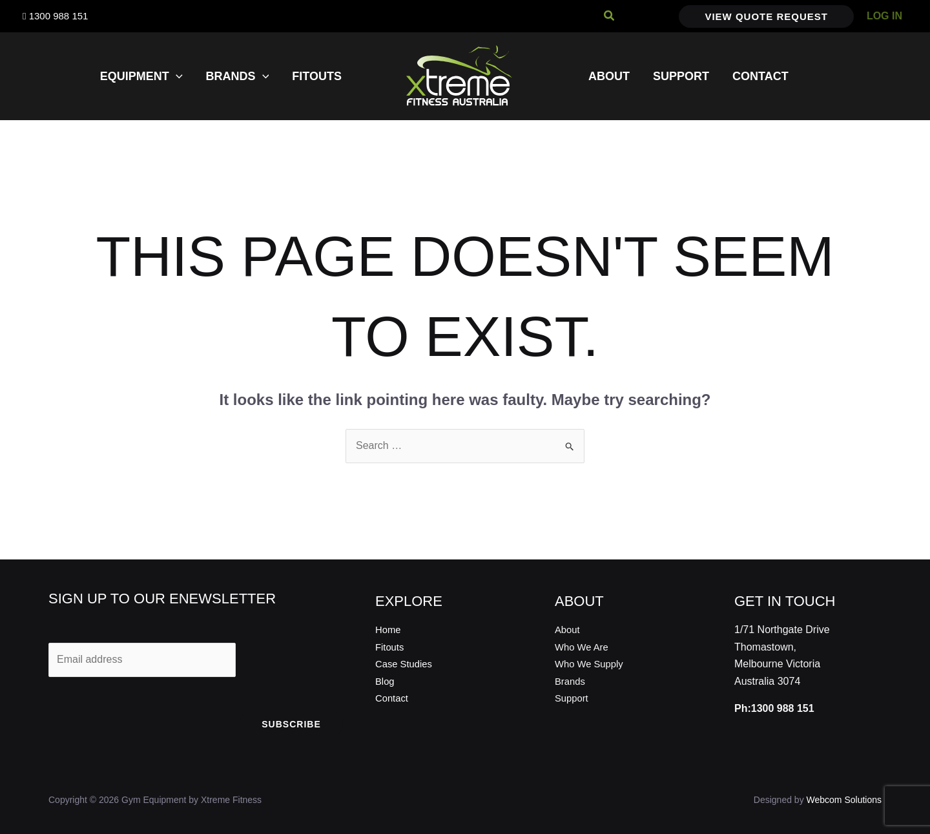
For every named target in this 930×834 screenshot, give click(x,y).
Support (573, 698)
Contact (393, 698)
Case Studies (406, 663)
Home (389, 629)
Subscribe (291, 724)
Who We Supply (591, 663)
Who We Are (584, 646)
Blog (385, 681)
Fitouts (390, 646)
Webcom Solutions (844, 800)
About (568, 629)
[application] (176, 76)
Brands (571, 681)
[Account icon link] (884, 16)
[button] (609, 16)
